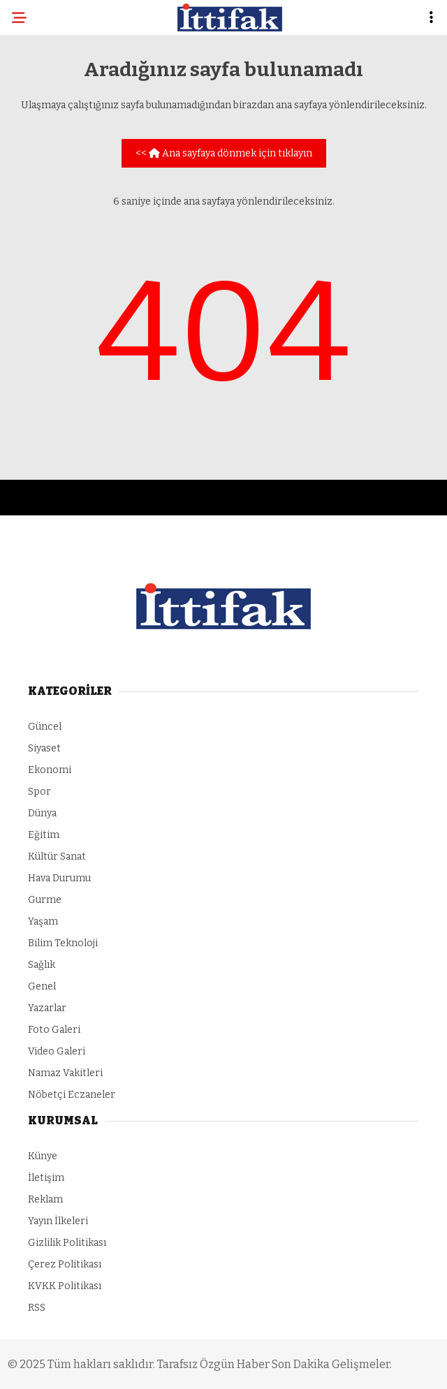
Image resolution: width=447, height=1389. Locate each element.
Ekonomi (49, 770)
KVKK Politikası (64, 1286)
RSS (36, 1308)
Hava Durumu (59, 878)
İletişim (46, 1178)
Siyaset (44, 748)
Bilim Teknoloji (63, 943)
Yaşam (43, 921)
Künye (42, 1156)
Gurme (44, 900)
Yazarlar (47, 1008)
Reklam (45, 1199)
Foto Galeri (54, 1030)
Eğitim (43, 835)
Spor (39, 792)
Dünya (42, 813)
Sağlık (41, 965)
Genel (42, 986)
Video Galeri (56, 1051)
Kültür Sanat (57, 856)
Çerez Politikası (64, 1264)
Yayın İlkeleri (58, 1221)
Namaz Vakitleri (65, 1073)
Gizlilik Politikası (67, 1243)
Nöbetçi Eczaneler (71, 1095)
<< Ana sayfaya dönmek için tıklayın (223, 153)
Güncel (44, 727)
